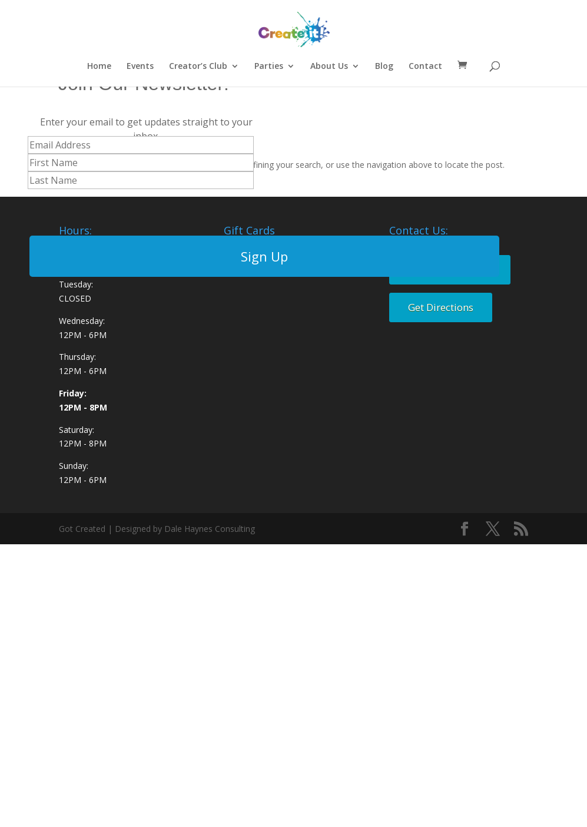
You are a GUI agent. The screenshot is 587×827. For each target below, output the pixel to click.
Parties (268, 66)
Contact (425, 66)
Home (99, 66)
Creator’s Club (198, 66)
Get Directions (440, 307)
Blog (384, 66)
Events (140, 66)
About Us (329, 66)
